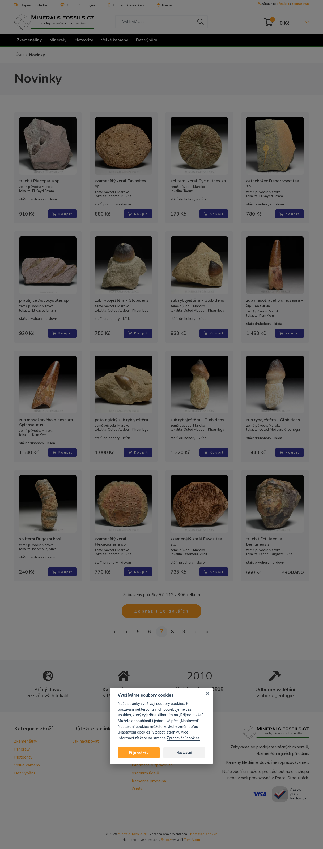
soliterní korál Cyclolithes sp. (198, 181)
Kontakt (165, 5)
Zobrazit (161, 606)
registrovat (300, 4)
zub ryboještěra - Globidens (121, 296)
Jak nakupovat (86, 736)
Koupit (63, 210)
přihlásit (283, 4)
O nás (137, 784)
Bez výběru (146, 40)
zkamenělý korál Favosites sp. (123, 181)
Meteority (83, 40)
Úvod (20, 54)
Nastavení (184, 753)
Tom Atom (192, 835)
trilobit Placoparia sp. (39, 181)
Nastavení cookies (204, 829)
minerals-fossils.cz (132, 829)
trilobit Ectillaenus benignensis (263, 537)
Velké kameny (114, 40)
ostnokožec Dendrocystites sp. (275, 181)
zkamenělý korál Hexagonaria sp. (123, 537)
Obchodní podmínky (126, 5)
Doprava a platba (30, 5)
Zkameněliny (29, 40)
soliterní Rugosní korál (40, 534)
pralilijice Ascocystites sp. (43, 296)
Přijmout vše (138, 753)
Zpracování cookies (183, 738)
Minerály (58, 40)
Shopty (166, 835)
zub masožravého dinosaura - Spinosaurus (273, 299)
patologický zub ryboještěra (120, 415)
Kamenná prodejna (77, 5)
